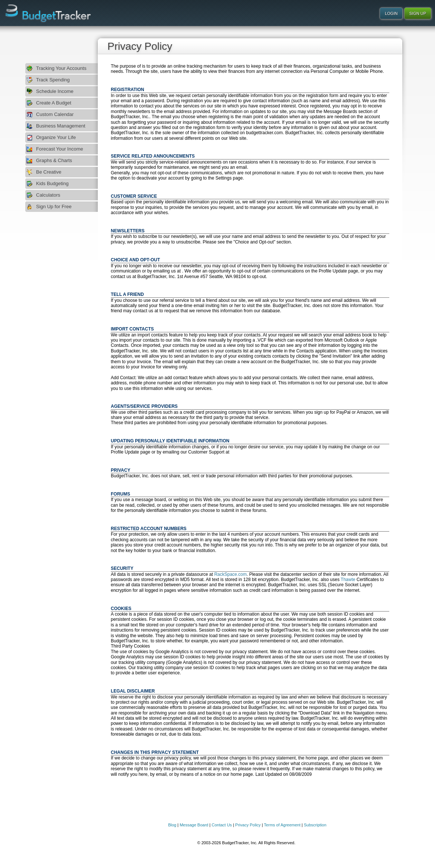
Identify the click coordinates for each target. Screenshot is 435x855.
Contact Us (222, 825)
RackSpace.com (230, 574)
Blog (172, 825)
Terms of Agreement (282, 825)
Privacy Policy (248, 825)
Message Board (194, 825)
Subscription (315, 825)
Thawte (348, 579)
